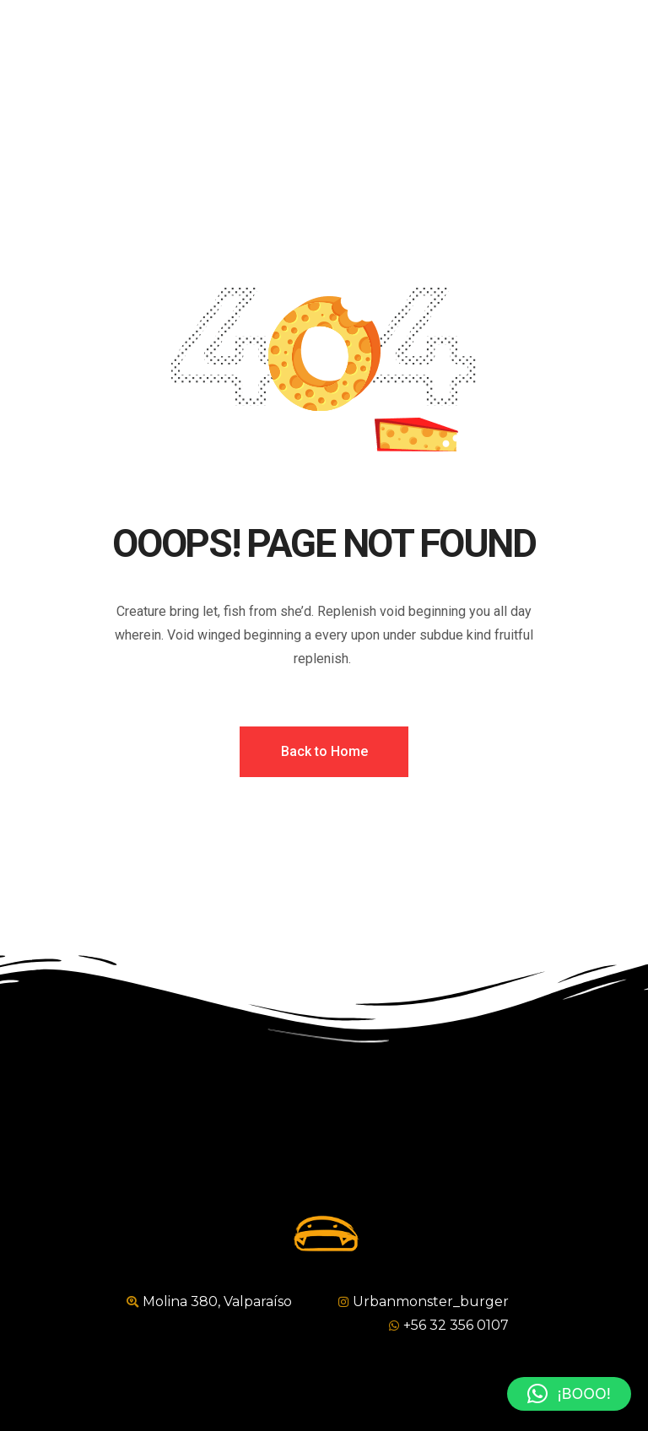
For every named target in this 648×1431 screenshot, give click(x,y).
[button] (569, 1394)
